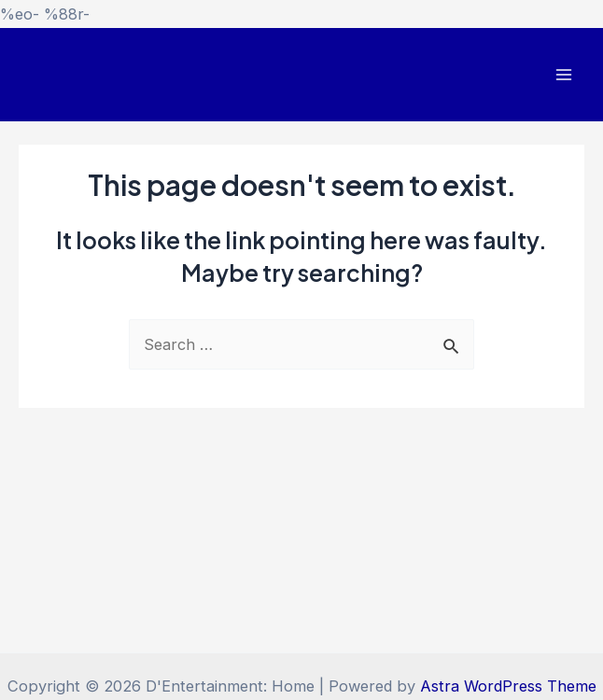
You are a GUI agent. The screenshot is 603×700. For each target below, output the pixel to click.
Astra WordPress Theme (508, 686)
